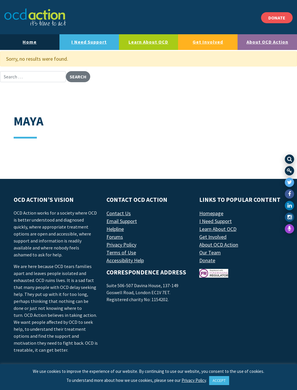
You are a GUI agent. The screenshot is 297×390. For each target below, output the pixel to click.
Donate (207, 260)
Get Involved (208, 42)
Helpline (115, 229)
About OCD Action (267, 42)
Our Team (210, 252)
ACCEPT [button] (219, 380)
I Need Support (89, 42)
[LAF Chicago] (35, 17)
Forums (114, 236)
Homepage (211, 213)
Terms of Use (121, 252)
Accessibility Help (125, 260)
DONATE (276, 18)
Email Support (121, 221)
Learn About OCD (148, 42)
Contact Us (118, 213)
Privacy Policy (121, 244)
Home (30, 42)
